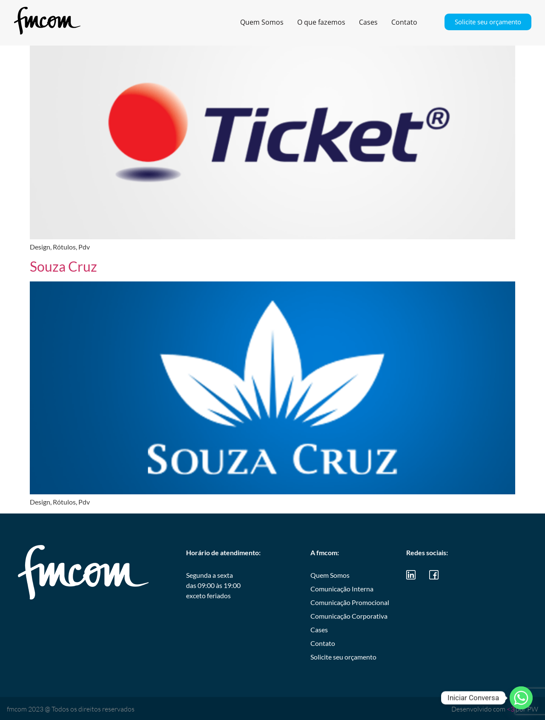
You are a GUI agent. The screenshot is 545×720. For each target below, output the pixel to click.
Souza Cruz (63, 266)
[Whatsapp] (521, 697)
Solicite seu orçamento (488, 21)
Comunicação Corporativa (348, 616)
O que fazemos (321, 22)
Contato (404, 22)
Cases (368, 22)
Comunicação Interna (341, 589)
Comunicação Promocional (349, 602)
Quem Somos (262, 22)
